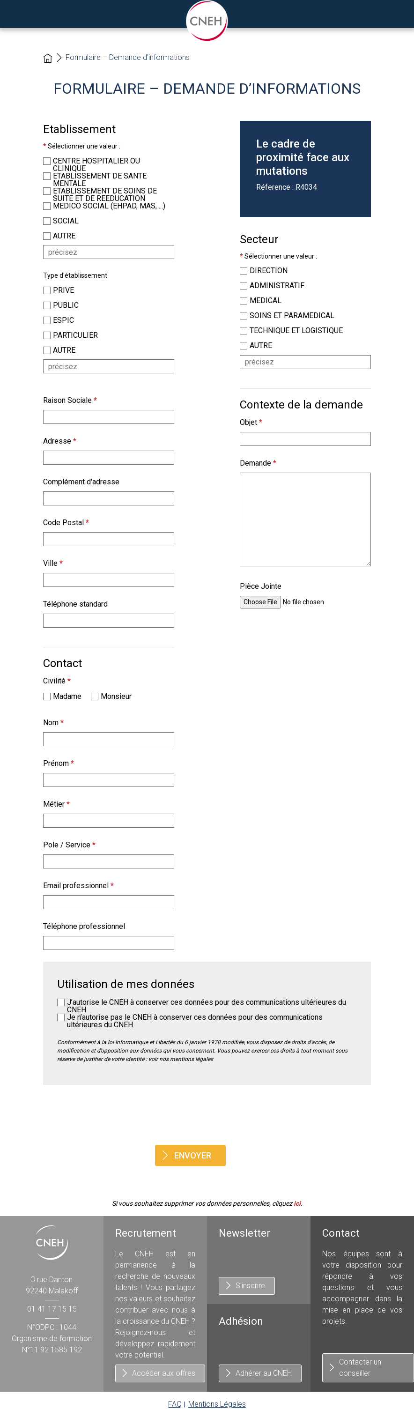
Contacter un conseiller (360, 1368)
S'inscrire (250, 1285)
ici (297, 1203)
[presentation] (207, 1115)
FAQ (175, 1404)
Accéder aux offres (163, 1373)
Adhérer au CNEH (264, 1373)
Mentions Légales (217, 1404)
